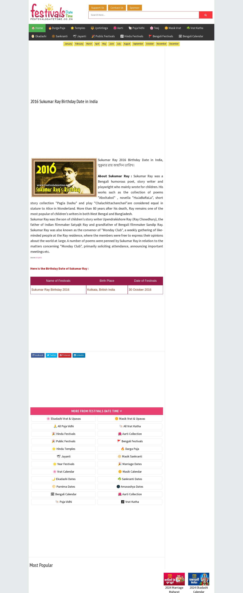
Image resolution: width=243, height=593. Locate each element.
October (150, 43)
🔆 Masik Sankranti (125, 461)
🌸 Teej (154, 28)
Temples (179, 369)
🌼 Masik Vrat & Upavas (125, 423)
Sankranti (170, 364)
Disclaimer (168, 456)
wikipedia (38, 262)
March (89, 43)
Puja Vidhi (195, 358)
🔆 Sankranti (60, 36)
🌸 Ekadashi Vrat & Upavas (62, 423)
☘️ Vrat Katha (194, 28)
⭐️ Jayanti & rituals (175, 217)
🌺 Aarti (118, 28)
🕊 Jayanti (79, 36)
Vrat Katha (195, 369)
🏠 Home (37, 28)
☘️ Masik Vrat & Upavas (178, 210)
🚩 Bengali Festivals (161, 36)
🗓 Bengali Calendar (191, 36)
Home (166, 440)
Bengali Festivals (175, 340)
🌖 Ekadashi (38, 36)
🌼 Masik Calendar (125, 476)
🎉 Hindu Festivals (62, 438)
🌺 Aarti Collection (125, 438)
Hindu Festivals (174, 346)
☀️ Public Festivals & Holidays (182, 231)
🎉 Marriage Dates (125, 469)
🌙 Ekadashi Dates (62, 484)
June (111, 43)
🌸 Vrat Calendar (62, 476)
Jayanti (193, 346)
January (68, 43)
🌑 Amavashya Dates (125, 491)
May (104, 43)
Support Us (98, 7)
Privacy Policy (170, 462)
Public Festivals (174, 358)
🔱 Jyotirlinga (99, 28)
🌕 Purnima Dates (62, 491)
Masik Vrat (190, 352)
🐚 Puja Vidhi (136, 28)
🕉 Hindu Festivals (131, 36)
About (166, 445)
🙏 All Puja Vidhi (62, 431)
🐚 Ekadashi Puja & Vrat (178, 203)
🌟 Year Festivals (62, 469)
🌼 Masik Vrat (173, 28)
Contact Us (118, 7)
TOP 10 (201, 364)
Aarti (191, 334)
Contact (167, 451)
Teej (166, 369)
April (97, 43)
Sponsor (135, 7)
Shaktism (187, 364)
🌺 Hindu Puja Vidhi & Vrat (179, 224)
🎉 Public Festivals (103, 36)
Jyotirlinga (171, 352)
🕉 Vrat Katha (125, 506)
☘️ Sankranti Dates (125, 484)
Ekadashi (196, 340)
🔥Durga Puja (56, 28)
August (127, 43)
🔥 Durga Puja (125, 453)
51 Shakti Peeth (174, 334)
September (138, 43)
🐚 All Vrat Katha (125, 431)
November (161, 43)
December (174, 43)
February (79, 43)
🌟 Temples (78, 28)
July (119, 43)
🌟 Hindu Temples (62, 453)
